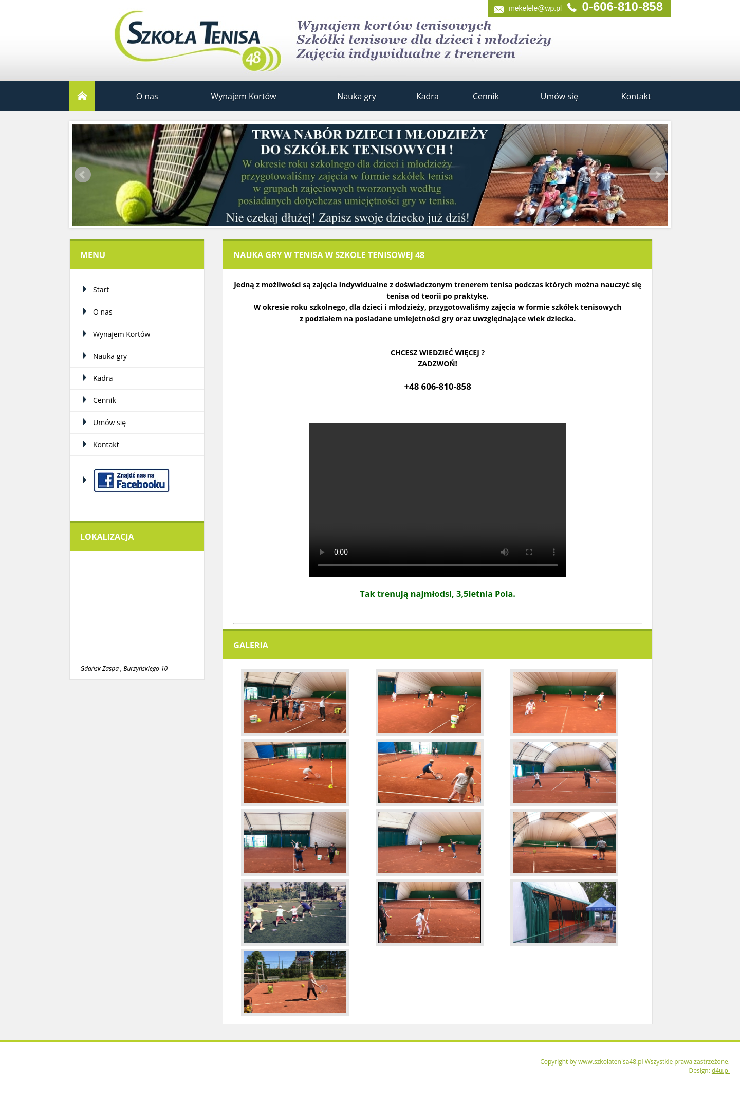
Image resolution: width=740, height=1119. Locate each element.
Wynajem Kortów (243, 96)
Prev (83, 175)
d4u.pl (721, 1070)
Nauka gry (356, 96)
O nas (147, 96)
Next (657, 175)
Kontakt (636, 96)
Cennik (486, 96)
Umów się (559, 96)
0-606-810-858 (622, 8)
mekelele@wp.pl (535, 8)
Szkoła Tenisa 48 (172, 36)
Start (82, 96)
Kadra (427, 96)
